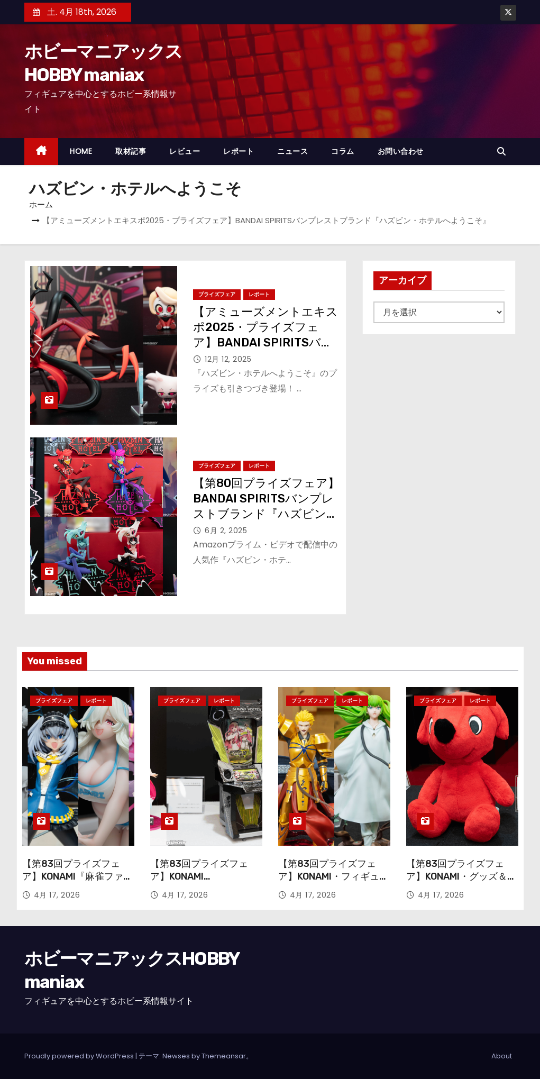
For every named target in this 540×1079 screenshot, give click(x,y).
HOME (81, 151)
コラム (342, 151)
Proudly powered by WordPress (79, 1056)
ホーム (41, 204)
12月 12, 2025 (228, 359)
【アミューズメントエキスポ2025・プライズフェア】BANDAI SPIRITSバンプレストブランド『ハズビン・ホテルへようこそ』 (265, 343)
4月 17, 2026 (57, 895)
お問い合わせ (401, 151)
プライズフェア (216, 294)
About (501, 1056)
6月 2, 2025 (226, 530)
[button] (504, 151)
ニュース (292, 151)
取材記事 (130, 151)
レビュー (184, 151)
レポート (238, 151)
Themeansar (224, 1056)
